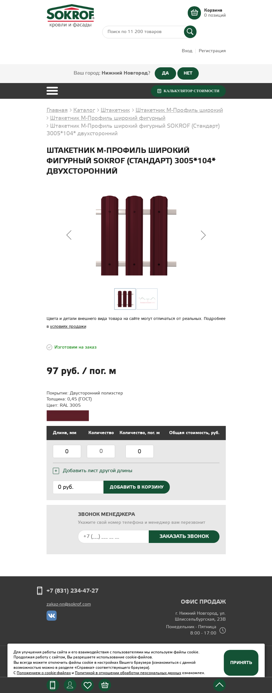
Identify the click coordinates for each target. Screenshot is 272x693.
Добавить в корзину (137, 487)
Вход (187, 51)
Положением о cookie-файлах (44, 673)
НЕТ (188, 73)
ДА (165, 73)
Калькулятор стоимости (191, 91)
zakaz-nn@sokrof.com (69, 604)
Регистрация (212, 51)
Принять (241, 663)
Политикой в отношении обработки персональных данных (128, 673)
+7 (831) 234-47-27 (72, 591)
